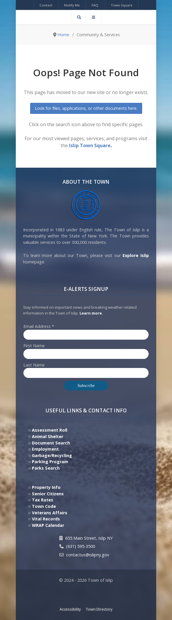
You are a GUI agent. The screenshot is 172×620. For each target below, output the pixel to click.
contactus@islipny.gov (87, 555)
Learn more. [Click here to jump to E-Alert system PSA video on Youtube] (91, 313)
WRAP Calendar (48, 525)
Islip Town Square (90, 145)
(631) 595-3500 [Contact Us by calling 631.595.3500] (80, 546)
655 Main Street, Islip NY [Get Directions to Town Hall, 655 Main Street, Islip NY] (89, 538)
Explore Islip (136, 255)
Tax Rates (42, 500)
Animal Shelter (47, 436)
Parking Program (50, 461)
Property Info (46, 487)
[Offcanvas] (93, 17)
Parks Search (46, 468)
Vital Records (46, 519)
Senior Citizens (48, 493)
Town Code (44, 506)
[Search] (78, 17)
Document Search (51, 443)
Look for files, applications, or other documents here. (86, 108)
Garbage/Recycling (52, 455)
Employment (45, 449)
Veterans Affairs (49, 512)
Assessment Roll (49, 430)
